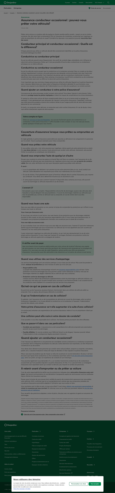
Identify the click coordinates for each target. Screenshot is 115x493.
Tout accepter (95, 484)
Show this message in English (21, 488)
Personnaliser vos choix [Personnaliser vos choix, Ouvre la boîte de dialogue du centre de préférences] (78, 484)
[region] (57, 484)
